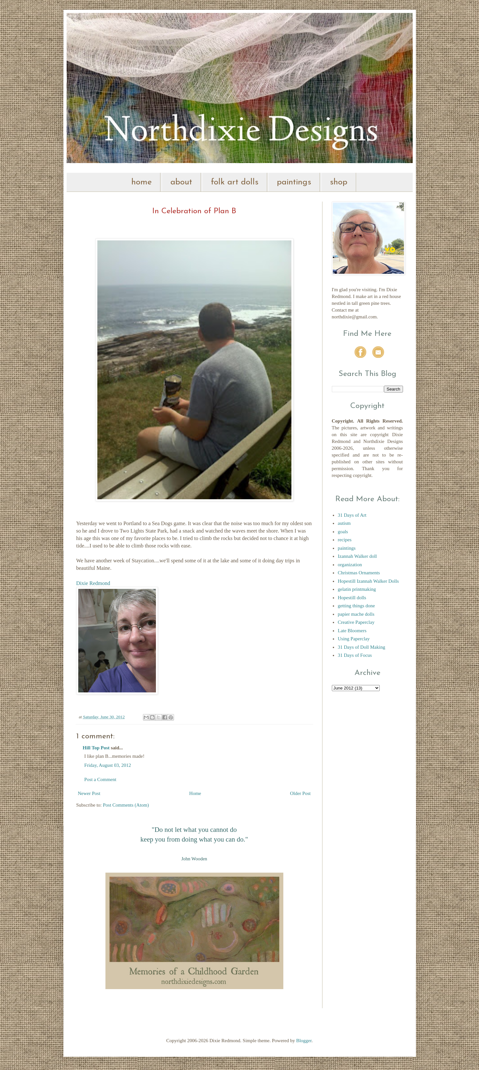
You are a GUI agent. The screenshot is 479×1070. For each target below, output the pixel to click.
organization (350, 564)
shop (338, 182)
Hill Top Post (96, 747)
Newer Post (89, 793)
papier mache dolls (356, 614)
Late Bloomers (352, 630)
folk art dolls (234, 182)
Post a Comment (100, 779)
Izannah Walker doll (357, 556)
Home (195, 793)
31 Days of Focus (355, 655)
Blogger (304, 1040)
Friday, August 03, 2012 (107, 765)
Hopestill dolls (352, 597)
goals (343, 531)
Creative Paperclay (356, 622)
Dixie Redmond (93, 583)
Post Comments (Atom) (126, 805)
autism (344, 523)
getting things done (356, 605)
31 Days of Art (352, 515)
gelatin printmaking (357, 589)
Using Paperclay (354, 638)
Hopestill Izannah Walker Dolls (368, 581)
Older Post (300, 793)
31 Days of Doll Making (361, 647)
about (181, 182)
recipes (344, 539)
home (141, 182)
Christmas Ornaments (359, 572)
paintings (294, 182)
